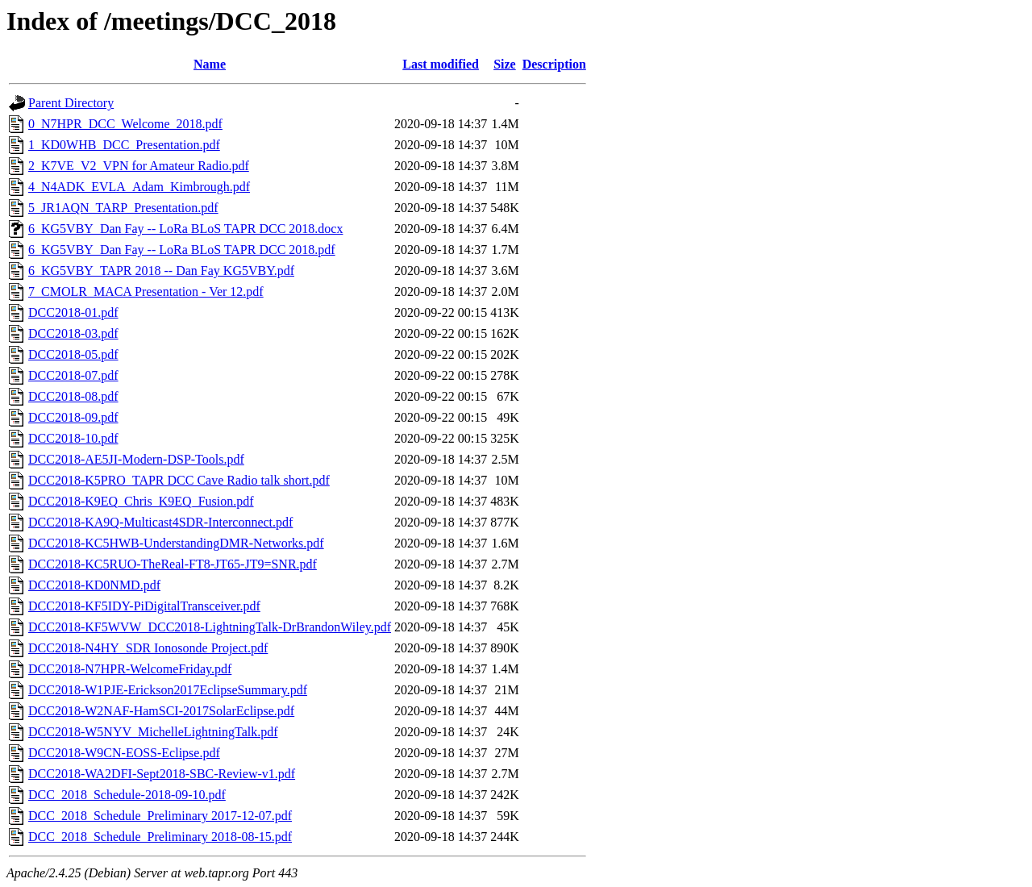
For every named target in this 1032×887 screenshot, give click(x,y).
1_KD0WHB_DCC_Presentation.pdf (124, 145)
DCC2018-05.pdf (73, 354)
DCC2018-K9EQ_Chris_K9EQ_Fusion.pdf (141, 501)
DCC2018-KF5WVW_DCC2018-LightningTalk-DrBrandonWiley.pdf (209, 627)
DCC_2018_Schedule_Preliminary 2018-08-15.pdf (160, 836)
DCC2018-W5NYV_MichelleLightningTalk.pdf (153, 732)
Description (554, 64)
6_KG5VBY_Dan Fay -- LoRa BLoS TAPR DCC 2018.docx (185, 228)
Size (504, 64)
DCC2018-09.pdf (73, 417)
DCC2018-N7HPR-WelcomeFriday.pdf (129, 669)
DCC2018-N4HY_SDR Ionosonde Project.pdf (148, 648)
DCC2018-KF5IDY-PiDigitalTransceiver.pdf (144, 606)
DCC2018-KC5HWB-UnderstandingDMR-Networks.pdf (176, 543)
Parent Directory (71, 103)
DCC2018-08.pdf (73, 396)
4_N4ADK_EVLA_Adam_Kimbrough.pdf (139, 187)
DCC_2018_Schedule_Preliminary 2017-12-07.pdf (160, 815)
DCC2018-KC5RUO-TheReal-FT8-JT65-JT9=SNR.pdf (172, 564)
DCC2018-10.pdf (73, 438)
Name (210, 64)
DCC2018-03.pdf (73, 333)
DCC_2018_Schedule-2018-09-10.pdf (127, 795)
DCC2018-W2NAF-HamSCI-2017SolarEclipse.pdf (161, 711)
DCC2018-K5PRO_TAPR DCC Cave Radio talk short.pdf (179, 480)
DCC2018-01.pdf (73, 312)
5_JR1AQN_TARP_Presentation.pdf (123, 207)
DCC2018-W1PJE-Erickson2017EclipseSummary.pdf (167, 690)
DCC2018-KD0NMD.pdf (94, 585)
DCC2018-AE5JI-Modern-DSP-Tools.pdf (136, 459)
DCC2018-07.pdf (73, 375)
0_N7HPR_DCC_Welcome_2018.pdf (125, 124)
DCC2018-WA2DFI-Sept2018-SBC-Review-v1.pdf (161, 774)
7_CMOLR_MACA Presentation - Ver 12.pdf (146, 291)
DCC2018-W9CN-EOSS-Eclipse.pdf (124, 753)
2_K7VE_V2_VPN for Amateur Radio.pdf (138, 166)
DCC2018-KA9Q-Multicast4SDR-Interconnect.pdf (160, 522)
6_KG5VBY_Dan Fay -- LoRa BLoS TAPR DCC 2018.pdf (181, 249)
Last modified (440, 64)
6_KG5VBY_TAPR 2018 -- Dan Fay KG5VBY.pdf (161, 270)
